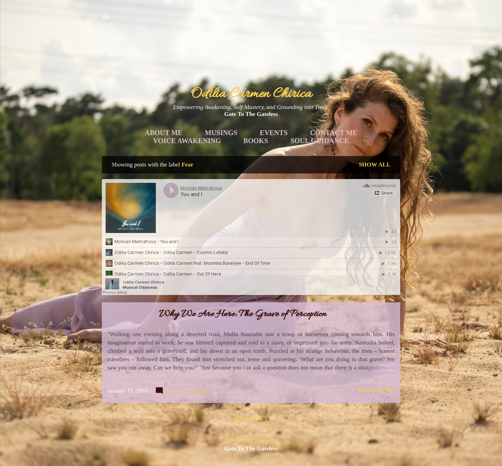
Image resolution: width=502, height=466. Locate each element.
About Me (163, 133)
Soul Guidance (320, 141)
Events (274, 133)
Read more (376, 390)
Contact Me (333, 133)
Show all (374, 164)
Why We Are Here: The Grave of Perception (242, 314)
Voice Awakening (187, 141)
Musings (221, 133)
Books (255, 141)
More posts (251, 418)
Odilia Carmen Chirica (251, 94)
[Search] (396, 19)
